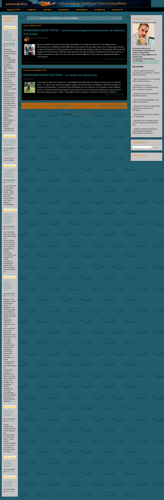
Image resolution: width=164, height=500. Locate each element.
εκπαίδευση (99, 9)
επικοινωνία (117, 9)
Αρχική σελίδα (13, 9)
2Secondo (11, 46)
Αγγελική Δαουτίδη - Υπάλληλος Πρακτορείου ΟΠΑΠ (8, 286)
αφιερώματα (81, 9)
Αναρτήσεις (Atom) (79, 114)
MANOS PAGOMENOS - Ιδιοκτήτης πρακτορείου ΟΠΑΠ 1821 (8, 218)
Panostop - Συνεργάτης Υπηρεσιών (7, 464)
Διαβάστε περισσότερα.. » (115, 59)
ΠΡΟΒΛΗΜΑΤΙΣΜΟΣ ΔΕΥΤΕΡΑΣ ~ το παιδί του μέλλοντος (60, 75)
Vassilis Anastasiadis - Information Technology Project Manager (9, 36)
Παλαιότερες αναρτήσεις (113, 105)
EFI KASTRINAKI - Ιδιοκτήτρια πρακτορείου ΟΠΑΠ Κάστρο (9, 173)
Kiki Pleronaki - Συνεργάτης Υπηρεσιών (8, 413)
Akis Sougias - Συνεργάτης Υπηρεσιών (8, 483)
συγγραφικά (63, 9)
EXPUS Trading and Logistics (8, 152)
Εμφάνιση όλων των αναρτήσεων (94, 18)
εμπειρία (47, 9)
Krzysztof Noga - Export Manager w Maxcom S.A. (9, 142)
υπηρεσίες (32, 9)
